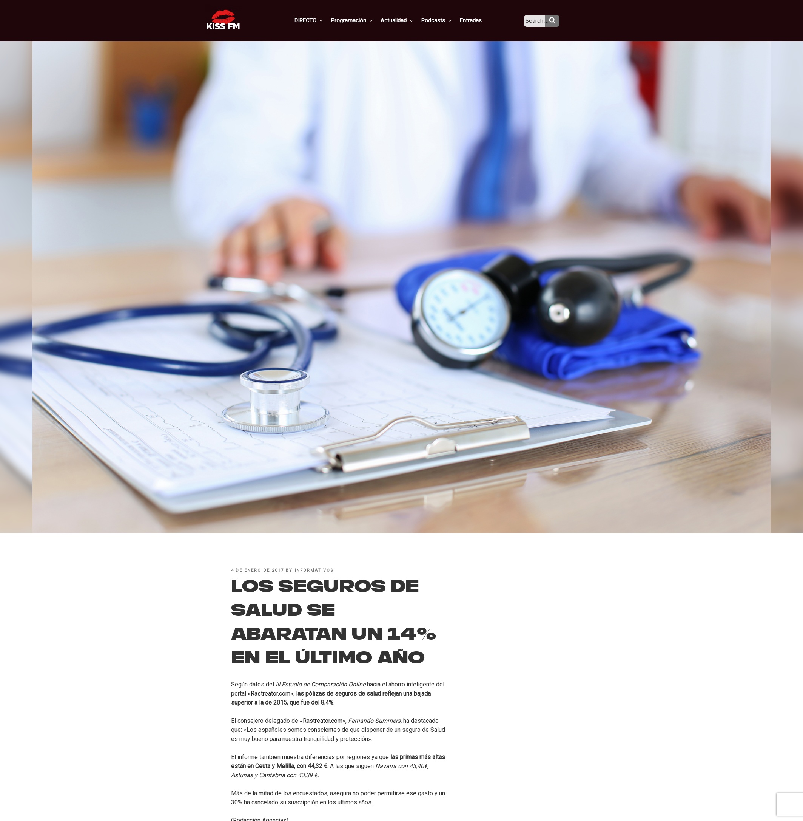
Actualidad (406, 20)
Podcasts (444, 20)
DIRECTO (321, 20)
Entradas (476, 20)
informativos (314, 570)
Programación (362, 20)
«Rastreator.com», (271, 693)
